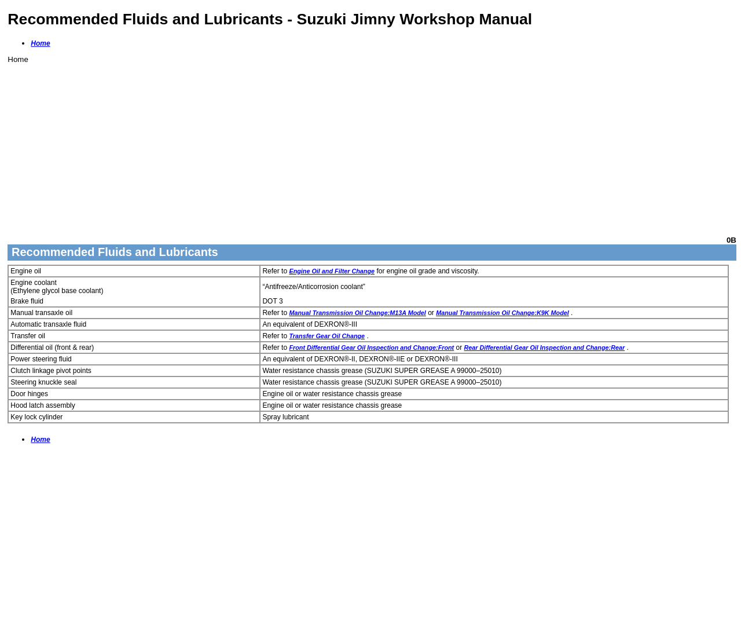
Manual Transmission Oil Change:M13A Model (357, 312)
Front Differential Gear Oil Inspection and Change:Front (371, 347)
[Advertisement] (355, 145)
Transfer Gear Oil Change (327, 335)
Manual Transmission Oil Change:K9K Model (502, 312)
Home (40, 43)
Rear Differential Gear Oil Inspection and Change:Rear (544, 347)
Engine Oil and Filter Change (332, 271)
